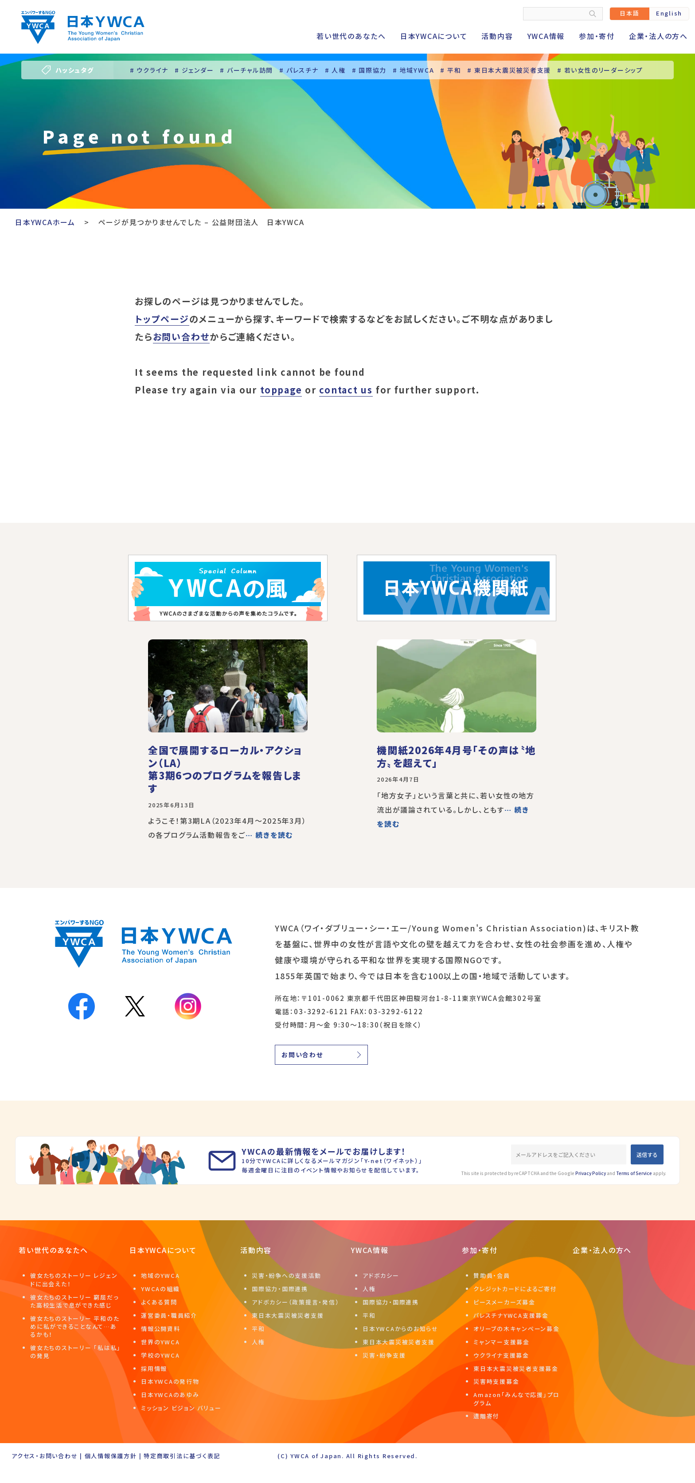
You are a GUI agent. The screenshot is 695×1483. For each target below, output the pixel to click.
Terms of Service (634, 1173)
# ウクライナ (149, 70)
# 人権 (335, 70)
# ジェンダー (194, 70)
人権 (258, 1342)
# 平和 (450, 70)
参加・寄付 (597, 36)
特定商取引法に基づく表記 (182, 1456)
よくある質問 (159, 1302)
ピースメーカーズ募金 (504, 1302)
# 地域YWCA (413, 70)
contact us (346, 389)
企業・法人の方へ (658, 36)
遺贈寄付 (486, 1416)
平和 (258, 1328)
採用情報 (154, 1368)
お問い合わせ (181, 336)
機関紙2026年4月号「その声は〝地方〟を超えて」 (456, 756)
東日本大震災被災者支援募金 (515, 1368)
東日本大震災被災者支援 (288, 1315)
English (669, 13)
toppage (281, 389)
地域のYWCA (160, 1275)
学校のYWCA (160, 1355)
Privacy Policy (590, 1173)
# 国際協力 (369, 70)
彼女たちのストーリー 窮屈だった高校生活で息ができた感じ (74, 1301)
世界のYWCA (160, 1342)
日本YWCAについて (434, 36)
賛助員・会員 (491, 1275)
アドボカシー (381, 1275)
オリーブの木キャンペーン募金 (516, 1328)
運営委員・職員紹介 (169, 1315)
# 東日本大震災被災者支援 (509, 70)
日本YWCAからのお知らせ (400, 1328)
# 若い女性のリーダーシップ (600, 70)
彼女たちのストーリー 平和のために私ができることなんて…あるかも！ (74, 1326)
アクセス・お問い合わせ (45, 1456)
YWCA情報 (546, 36)
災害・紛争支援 (384, 1355)
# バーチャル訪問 (246, 70)
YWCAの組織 (160, 1288)
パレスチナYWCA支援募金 (511, 1315)
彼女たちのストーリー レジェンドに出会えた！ (73, 1279)
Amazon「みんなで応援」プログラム (516, 1398)
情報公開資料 (160, 1328)
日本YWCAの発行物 (170, 1381)
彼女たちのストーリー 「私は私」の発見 (75, 1351)
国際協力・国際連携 (280, 1288)
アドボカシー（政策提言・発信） (295, 1302)
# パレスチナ (298, 70)
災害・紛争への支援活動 (286, 1275)
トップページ (162, 318)
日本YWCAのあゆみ (170, 1394)
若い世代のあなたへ (351, 36)
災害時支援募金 (496, 1381)
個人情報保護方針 (111, 1456)
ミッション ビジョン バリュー (181, 1408)
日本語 (629, 13)
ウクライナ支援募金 (501, 1355)
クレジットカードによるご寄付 (515, 1288)
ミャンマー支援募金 (501, 1342)
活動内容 (497, 36)
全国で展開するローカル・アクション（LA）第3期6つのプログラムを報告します (225, 769)
